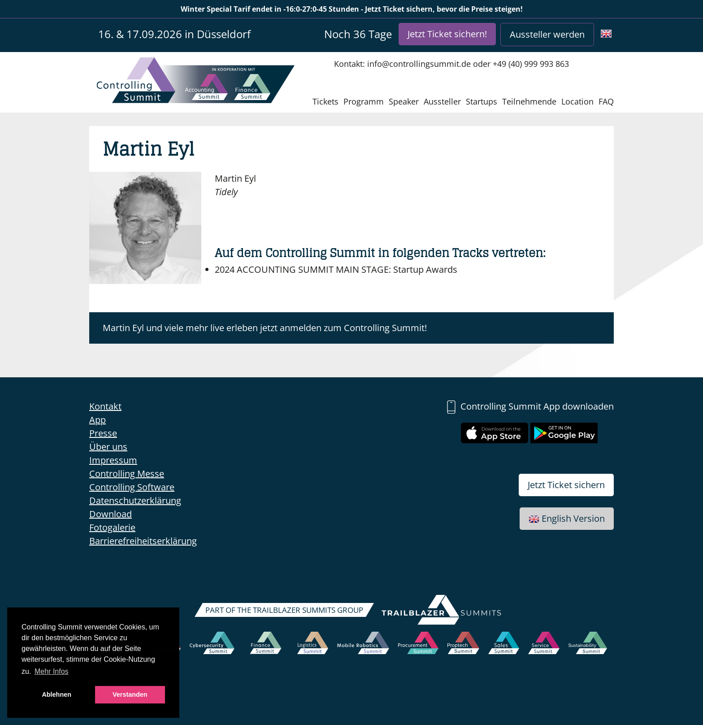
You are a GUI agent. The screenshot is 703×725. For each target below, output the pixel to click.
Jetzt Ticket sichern (566, 485)
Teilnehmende (529, 101)
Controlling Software (131, 487)
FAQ (606, 101)
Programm (363, 101)
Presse (103, 433)
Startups (481, 101)
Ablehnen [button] (56, 694)
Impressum (113, 460)
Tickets (325, 101)
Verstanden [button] (130, 694)
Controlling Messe (126, 473)
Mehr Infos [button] (52, 671)
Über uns (108, 447)
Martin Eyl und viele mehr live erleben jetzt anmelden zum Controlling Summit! (265, 328)
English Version (567, 518)
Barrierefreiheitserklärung (143, 541)
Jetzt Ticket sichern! (447, 34)
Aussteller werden (547, 34)
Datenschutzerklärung (135, 500)
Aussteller (442, 101)
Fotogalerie (112, 527)
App (97, 420)
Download (110, 514)
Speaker (404, 101)
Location (577, 101)
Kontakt (105, 406)
